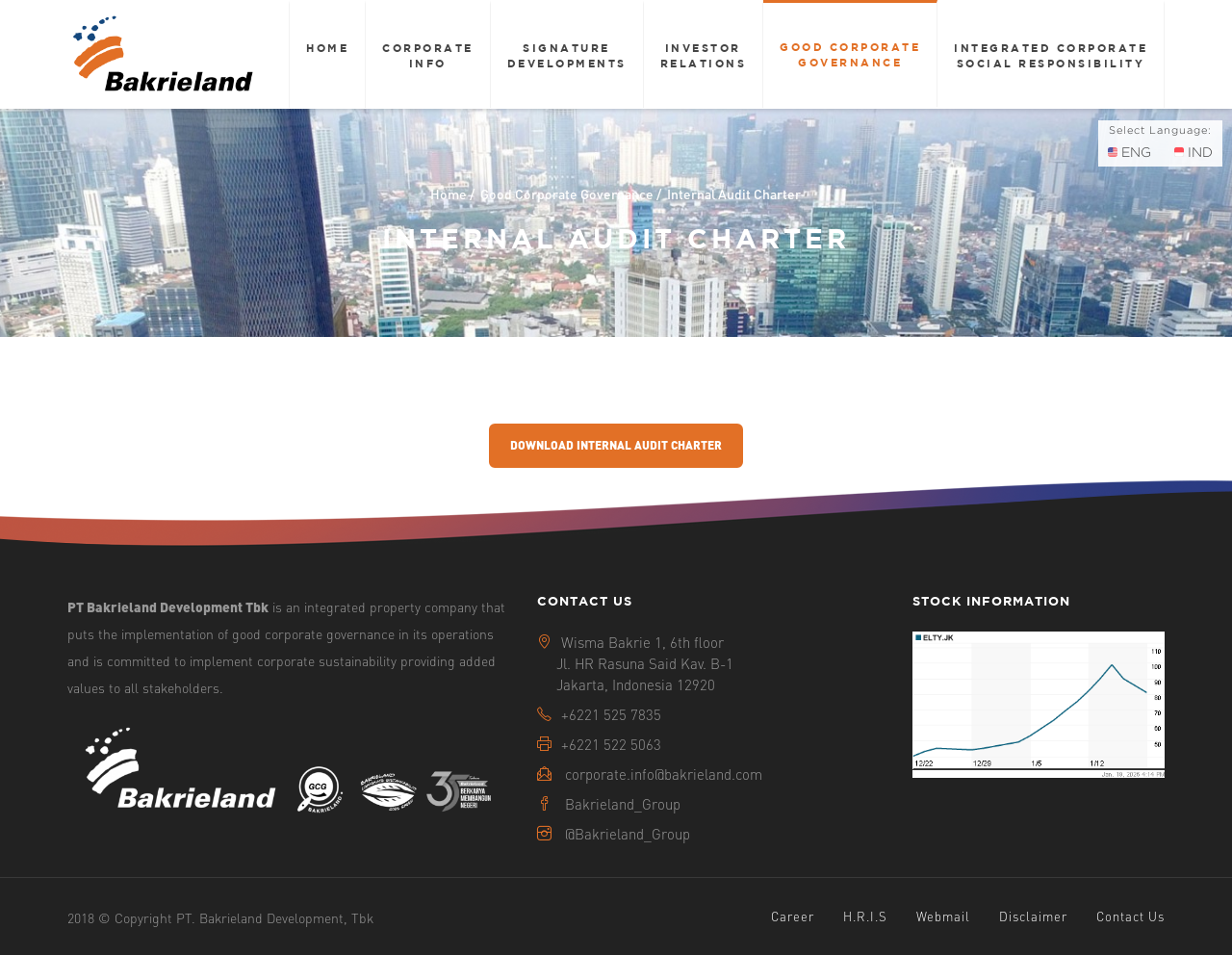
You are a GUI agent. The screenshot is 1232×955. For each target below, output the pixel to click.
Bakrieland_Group (622, 803)
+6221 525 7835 (611, 714)
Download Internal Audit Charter (616, 445)
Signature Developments (567, 55)
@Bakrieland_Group (627, 833)
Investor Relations (703, 55)
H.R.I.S (865, 916)
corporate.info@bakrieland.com (663, 774)
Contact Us (1130, 916)
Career (792, 916)
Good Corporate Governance (850, 54)
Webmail (943, 916)
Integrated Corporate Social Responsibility (1050, 55)
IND (1193, 152)
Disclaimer (1033, 916)
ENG (1129, 152)
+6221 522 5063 (611, 744)
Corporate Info (428, 55)
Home (327, 47)
